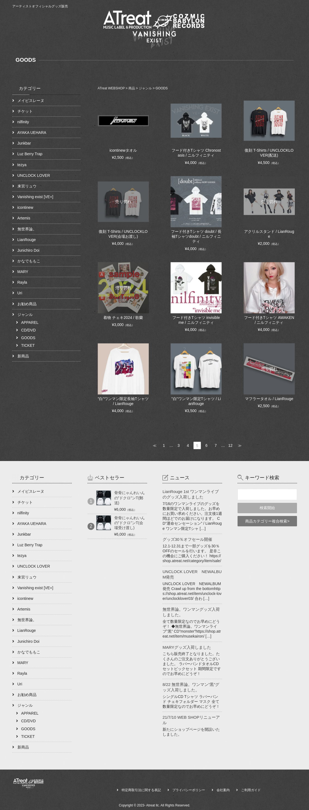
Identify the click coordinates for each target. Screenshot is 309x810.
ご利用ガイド (251, 790)
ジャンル (25, 314)
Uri (19, 293)
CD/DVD (28, 330)
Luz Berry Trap (30, 154)
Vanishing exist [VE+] (35, 197)
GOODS (28, 338)
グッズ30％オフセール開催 (187, 539)
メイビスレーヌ (30, 100)
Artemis (23, 218)
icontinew (25, 207)
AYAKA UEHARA (31, 132)
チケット (25, 111)
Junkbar (24, 143)
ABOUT (242, 36)
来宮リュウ (27, 186)
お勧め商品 (27, 304)
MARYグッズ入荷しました (187, 647)
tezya (21, 165)
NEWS (262, 36)
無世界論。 (27, 229)
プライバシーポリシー (188, 790)
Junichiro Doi (28, 250)
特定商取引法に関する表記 (141, 790)
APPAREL (30, 322)
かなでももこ (28, 261)
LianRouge (26, 239)
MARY (22, 271)
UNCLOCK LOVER (33, 175)
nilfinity (23, 122)
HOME (222, 36)
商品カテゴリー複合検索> (267, 521)
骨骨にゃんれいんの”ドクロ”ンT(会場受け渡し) (129, 523)
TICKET (28, 345)
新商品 (23, 356)
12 (230, 445)
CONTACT (284, 36)
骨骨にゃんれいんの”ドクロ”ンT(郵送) (129, 498)
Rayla (22, 282)
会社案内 (223, 790)
